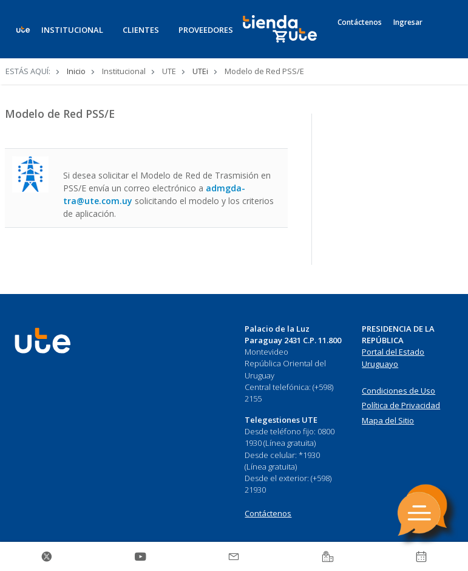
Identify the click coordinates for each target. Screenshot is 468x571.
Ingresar (407, 22)
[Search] (441, 35)
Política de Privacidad (401, 405)
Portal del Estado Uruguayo (393, 357)
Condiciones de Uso (398, 390)
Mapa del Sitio (388, 420)
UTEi (200, 71)
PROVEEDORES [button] (205, 29)
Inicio (76, 71)
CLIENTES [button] (141, 29)
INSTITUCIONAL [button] (72, 29)
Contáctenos (359, 22)
